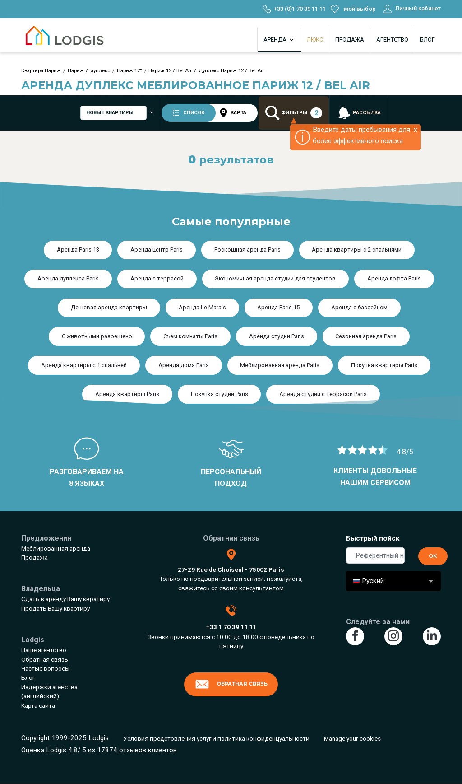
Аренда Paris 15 (278, 307)
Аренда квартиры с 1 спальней (84, 365)
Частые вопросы (45, 668)
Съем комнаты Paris (190, 336)
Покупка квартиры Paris (384, 365)
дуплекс (100, 71)
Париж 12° (129, 71)
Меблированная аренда (55, 548)
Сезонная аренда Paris (366, 336)
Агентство (392, 39)
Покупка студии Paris (219, 394)
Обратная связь (44, 659)
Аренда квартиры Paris (127, 394)
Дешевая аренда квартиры (109, 307)
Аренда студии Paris (276, 336)
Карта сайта (38, 705)
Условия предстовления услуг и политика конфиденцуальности (216, 738)
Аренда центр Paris (156, 249)
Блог (427, 39)
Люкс (315, 39)
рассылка (359, 113)
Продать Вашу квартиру (55, 608)
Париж (76, 71)
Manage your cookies (352, 738)
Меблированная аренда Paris (279, 365)
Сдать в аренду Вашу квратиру (65, 598)
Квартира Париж (41, 71)
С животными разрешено (97, 336)
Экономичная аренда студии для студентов (275, 278)
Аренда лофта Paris (394, 278)
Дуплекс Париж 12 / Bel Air (231, 71)
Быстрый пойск (373, 538)
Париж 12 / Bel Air (170, 71)
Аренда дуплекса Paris (68, 278)
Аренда (279, 39)
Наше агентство (43, 649)
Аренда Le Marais (202, 307)
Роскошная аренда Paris (247, 249)
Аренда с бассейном (359, 307)
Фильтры (294, 113)
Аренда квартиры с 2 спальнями (357, 249)
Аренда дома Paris (183, 365)
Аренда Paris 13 (78, 249)
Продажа (349, 39)
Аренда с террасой (157, 278)
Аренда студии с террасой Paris (323, 394)
